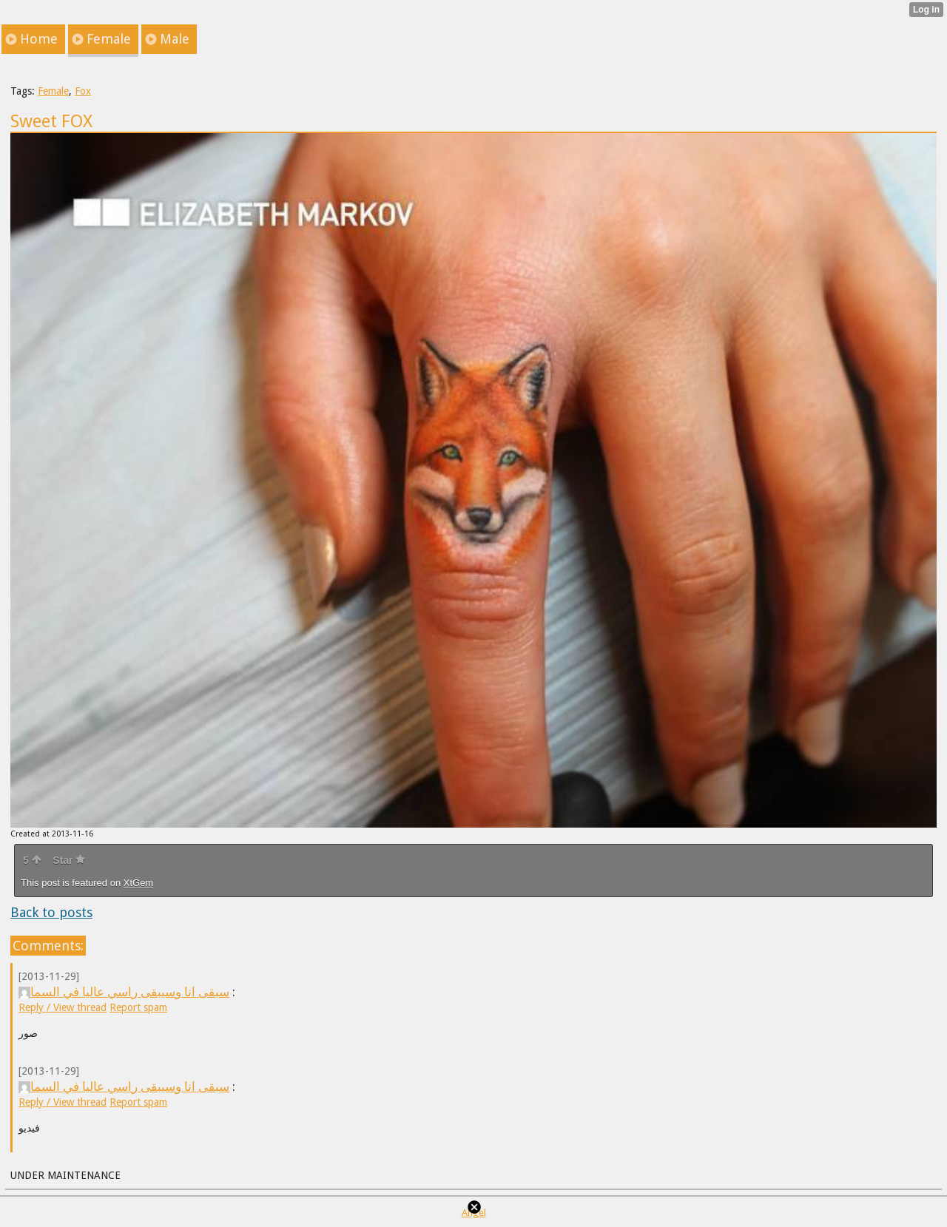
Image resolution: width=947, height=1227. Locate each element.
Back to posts (51, 912)
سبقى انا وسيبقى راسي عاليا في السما (123, 991)
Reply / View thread (62, 1007)
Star (69, 860)
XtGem (138, 882)
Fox (83, 91)
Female (53, 91)
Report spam (138, 1007)
